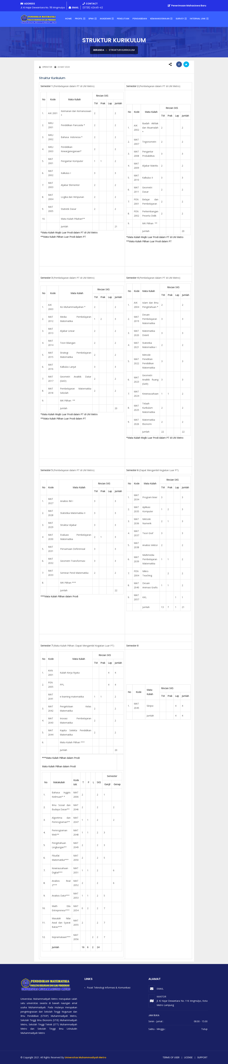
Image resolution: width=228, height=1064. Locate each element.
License (188, 1057)
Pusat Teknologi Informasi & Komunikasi (108, 987)
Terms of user (171, 1057)
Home (68, 18)
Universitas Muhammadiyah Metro (85, 1057)
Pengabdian (140, 18)
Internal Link (198, 18)
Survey (180, 18)
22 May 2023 (62, 67)
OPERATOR (45, 67)
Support (202, 1057)
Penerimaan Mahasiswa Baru (187, 5)
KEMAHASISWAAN (160, 18)
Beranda (98, 50)
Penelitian (123, 18)
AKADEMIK (105, 18)
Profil (79, 18)
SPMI (91, 18)
